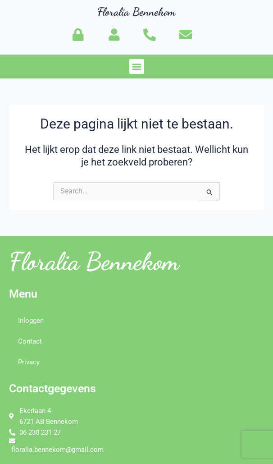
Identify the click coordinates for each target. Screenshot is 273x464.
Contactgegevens (52, 388)
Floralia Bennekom (136, 11)
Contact (30, 341)
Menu (23, 293)
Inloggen (31, 321)
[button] (136, 66)
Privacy (29, 362)
